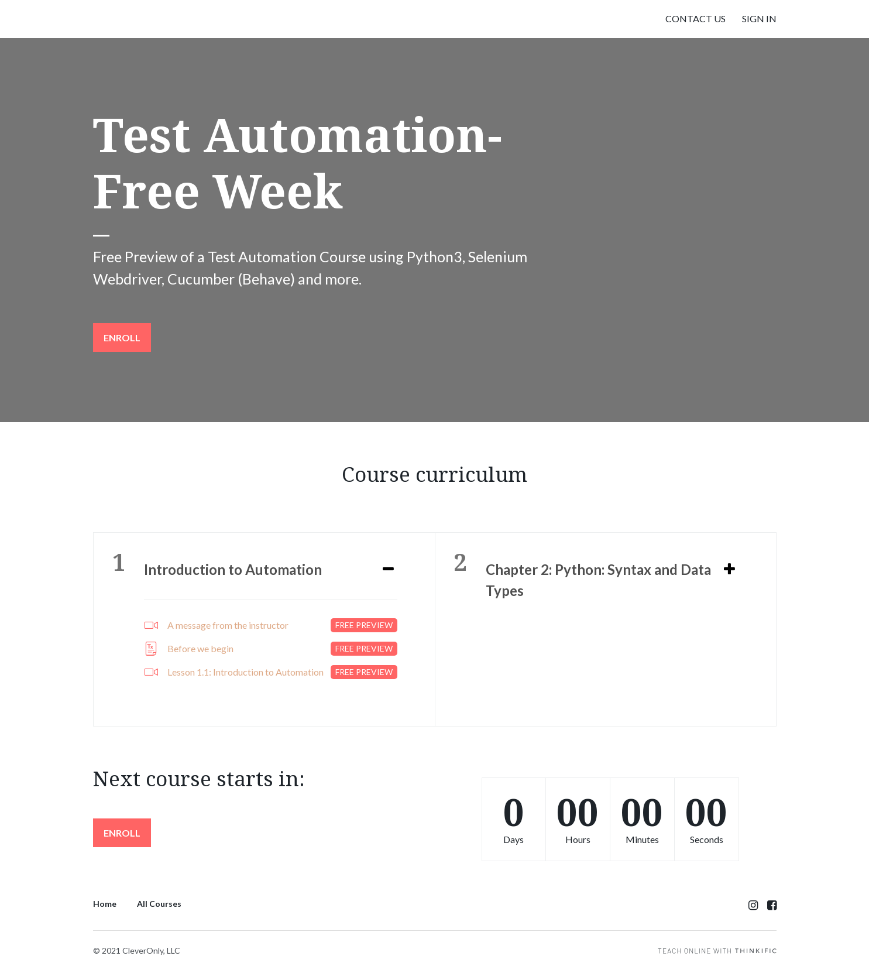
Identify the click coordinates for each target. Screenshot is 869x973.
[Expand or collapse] (388, 569)
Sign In (759, 18)
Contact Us (695, 18)
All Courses (159, 904)
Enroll (122, 337)
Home (104, 904)
